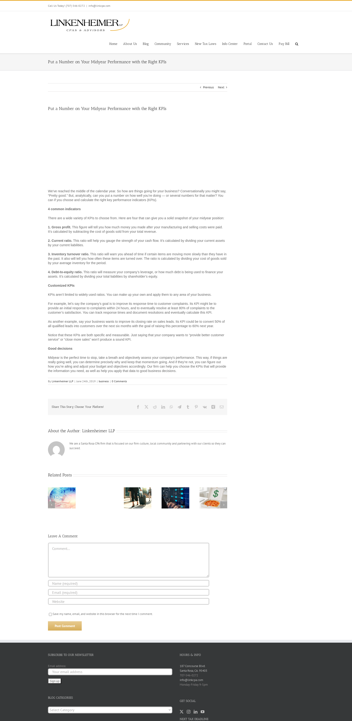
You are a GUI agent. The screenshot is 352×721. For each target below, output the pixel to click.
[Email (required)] (128, 592)
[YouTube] (202, 712)
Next (221, 87)
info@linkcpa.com (99, 5)
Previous (208, 87)
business (104, 381)
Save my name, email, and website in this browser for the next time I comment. (103, 614)
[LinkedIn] (195, 712)
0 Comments (119, 381)
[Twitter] (181, 712)
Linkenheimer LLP (62, 381)
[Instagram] (188, 712)
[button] (296, 43)
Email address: (57, 666)
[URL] (128, 601)
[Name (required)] (128, 583)
